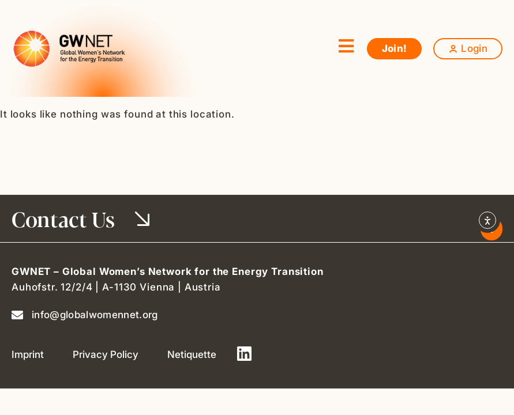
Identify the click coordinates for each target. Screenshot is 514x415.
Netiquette (191, 354)
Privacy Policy (105, 354)
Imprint (28, 354)
